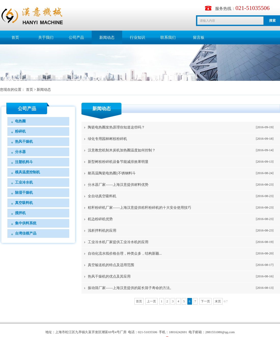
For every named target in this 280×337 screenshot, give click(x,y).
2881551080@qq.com (220, 332)
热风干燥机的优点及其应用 (109, 276)
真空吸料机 (24, 203)
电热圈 (20, 121)
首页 (15, 37)
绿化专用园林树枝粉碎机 (107, 139)
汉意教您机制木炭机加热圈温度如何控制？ (122, 150)
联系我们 (168, 37)
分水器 (20, 152)
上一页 (151, 301)
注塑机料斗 (24, 162)
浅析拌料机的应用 (102, 230)
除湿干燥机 (24, 193)
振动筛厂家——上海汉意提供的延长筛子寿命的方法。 (130, 288)
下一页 (205, 301)
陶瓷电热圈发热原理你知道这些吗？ (116, 127)
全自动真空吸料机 (102, 196)
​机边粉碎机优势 (100, 219)
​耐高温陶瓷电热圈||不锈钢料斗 (112, 173)
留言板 (198, 37)
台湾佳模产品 (25, 233)
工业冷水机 (24, 182)
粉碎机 (20, 131)
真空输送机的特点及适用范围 (111, 265)
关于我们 (45, 37)
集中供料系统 (25, 223)
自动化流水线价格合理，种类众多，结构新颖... (125, 253)
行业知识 (137, 37)
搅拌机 (20, 213)
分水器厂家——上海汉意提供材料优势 (118, 185)
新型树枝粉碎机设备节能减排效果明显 (118, 162)
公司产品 (76, 37)
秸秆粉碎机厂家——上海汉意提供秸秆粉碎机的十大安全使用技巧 (139, 208)
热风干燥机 (24, 142)
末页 (218, 301)
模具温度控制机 (27, 172)
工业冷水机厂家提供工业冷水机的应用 (118, 242)
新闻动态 (107, 37)
